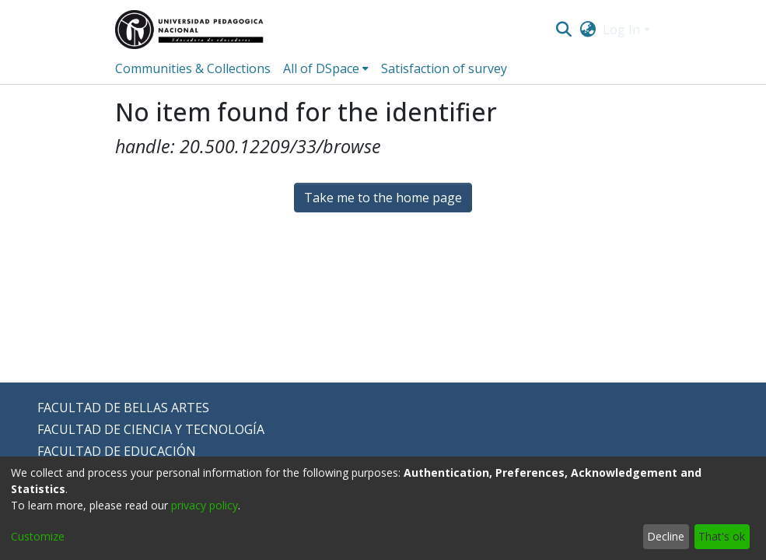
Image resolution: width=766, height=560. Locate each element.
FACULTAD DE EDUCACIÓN (116, 451)
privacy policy (204, 505)
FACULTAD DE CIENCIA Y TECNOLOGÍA (150, 429)
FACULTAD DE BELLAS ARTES (123, 407)
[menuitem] (587, 29)
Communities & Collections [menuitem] (193, 68)
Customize (38, 536)
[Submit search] (564, 29)
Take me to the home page (383, 197)
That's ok (721, 536)
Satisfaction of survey (444, 68)
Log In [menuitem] (621, 29)
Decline (665, 536)
